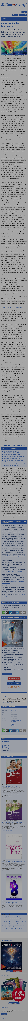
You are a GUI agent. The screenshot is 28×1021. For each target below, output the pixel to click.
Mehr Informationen (7, 796)
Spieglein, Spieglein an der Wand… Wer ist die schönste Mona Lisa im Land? (14, 464)
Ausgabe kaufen (14, 678)
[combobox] (11, 12)
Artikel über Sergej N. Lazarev (13, 701)
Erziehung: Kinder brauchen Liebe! (12, 458)
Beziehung (6, 745)
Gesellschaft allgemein (16, 720)
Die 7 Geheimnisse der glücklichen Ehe (13, 861)
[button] (3, 612)
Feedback (4, 609)
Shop (15, 15)
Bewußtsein (14, 721)
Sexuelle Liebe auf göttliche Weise (12, 902)
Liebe (12, 724)
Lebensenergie (7, 743)
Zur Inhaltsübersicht (7, 674)
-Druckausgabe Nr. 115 (15, 556)
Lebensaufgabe (7, 744)
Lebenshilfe (13, 723)
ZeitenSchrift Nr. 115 (16, 710)
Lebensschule (7, 748)
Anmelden (4, 1014)
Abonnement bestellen (14, 683)
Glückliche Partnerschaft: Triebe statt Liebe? (14, 456)
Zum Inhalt (9, 971)
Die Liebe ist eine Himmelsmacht (12, 454)
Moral (5, 746)
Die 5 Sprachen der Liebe (9, 786)
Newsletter (23, 15)
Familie (5, 747)
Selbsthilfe (6, 741)
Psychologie (14, 725)
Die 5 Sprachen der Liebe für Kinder (12, 822)
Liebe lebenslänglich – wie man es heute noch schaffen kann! (13, 461)
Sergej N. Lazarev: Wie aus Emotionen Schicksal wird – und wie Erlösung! (13, 452)
